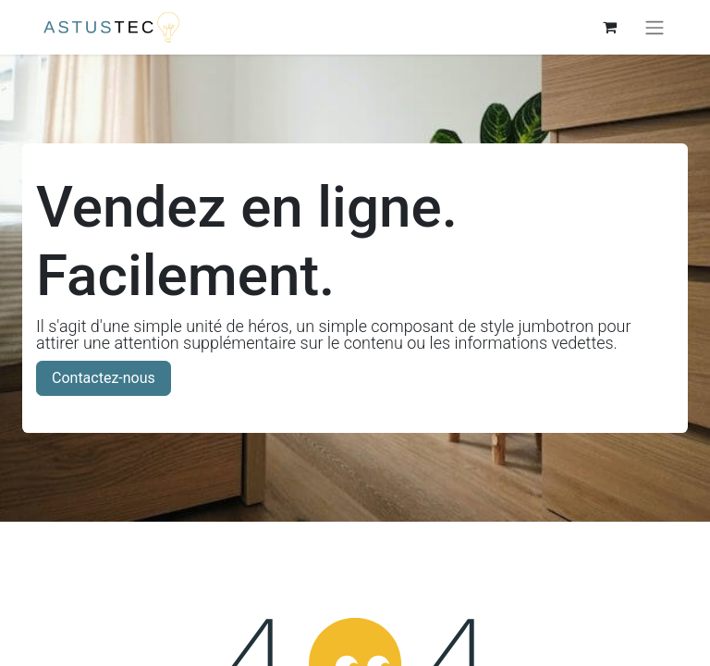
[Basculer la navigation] (654, 27)
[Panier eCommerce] (609, 26)
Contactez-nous (103, 378)
